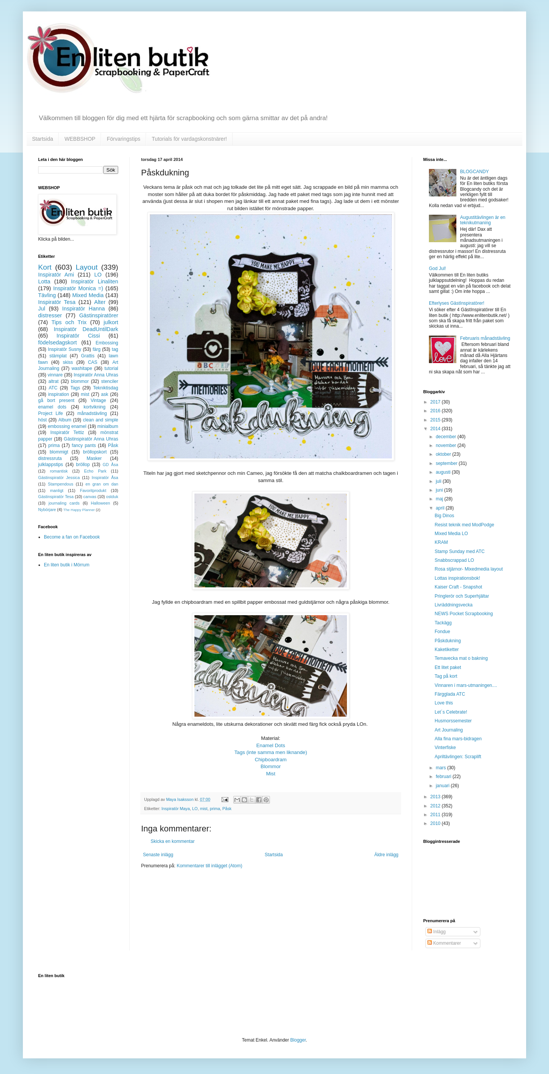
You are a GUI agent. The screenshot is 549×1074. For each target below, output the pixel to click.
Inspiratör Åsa (105, 477)
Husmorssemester (453, 721)
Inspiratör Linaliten (94, 281)
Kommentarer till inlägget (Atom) (209, 865)
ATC (53, 388)
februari (444, 776)
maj (440, 499)
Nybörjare (47, 509)
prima (215, 808)
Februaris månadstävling (485, 338)
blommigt (59, 452)
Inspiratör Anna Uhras (96, 375)
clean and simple (100, 420)
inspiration (58, 394)
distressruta (50, 458)
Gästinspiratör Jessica (59, 477)
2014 (436, 428)
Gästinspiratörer (98, 315)
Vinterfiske (445, 747)
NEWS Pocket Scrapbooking (464, 613)
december (447, 436)
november (447, 445)
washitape (82, 368)
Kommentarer (444, 943)
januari (443, 785)
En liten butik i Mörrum (66, 565)
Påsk (226, 808)
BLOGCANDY (474, 171)
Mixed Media (87, 295)
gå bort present (56, 400)
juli (439, 481)
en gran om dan (101, 484)
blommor (80, 381)
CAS (93, 362)
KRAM (441, 542)
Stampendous (61, 484)
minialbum (107, 426)
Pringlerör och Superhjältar (462, 596)
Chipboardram (271, 759)
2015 (436, 420)
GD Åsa (110, 464)
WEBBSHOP (79, 139)
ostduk (112, 496)
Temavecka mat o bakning (461, 658)
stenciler (109, 381)
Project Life (50, 413)
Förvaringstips (123, 139)
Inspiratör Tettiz (67, 432)
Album (64, 420)
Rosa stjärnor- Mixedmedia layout (469, 569)
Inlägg (436, 931)
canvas (89, 496)
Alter (100, 302)
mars (441, 767)
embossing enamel (67, 426)
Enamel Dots (270, 745)
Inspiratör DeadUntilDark (86, 329)
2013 (436, 796)
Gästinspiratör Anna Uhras (91, 439)
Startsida (42, 139)
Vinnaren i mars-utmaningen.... (466, 685)
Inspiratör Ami (56, 275)
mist (203, 808)
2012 (436, 806)
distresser (50, 315)
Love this (444, 703)
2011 (436, 814)
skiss (68, 362)
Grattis (87, 356)
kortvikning (94, 407)
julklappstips (50, 464)
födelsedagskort (57, 342)
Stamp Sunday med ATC (460, 551)
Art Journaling (449, 730)
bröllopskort (95, 452)
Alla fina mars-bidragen (458, 738)
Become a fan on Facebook (72, 537)
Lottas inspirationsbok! (457, 578)
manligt (56, 490)
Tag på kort (446, 676)
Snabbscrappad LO (454, 560)
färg (97, 349)
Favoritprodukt (93, 490)
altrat (53, 381)
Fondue (442, 631)
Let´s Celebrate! (451, 712)
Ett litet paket (448, 667)
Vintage (98, 400)
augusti (444, 472)
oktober (444, 454)
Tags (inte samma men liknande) (270, 752)
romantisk (59, 471)
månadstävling (92, 413)
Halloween (100, 503)
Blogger (298, 1040)
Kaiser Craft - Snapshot (458, 587)
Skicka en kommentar (172, 841)
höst (42, 420)
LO (194, 808)
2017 (436, 402)
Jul (41, 308)
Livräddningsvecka (453, 605)
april (441, 508)
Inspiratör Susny (65, 349)
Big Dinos (444, 515)
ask (104, 394)
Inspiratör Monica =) (78, 288)
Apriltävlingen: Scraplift (458, 756)
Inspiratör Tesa (56, 302)
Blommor (271, 766)
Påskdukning (448, 640)
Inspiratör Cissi (78, 336)
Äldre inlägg (386, 854)
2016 (436, 410)
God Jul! (437, 268)
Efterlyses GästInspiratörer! (456, 303)
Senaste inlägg (158, 854)
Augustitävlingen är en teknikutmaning (483, 220)
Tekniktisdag (105, 388)
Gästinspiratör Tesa (56, 496)
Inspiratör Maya (176, 808)
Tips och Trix (69, 322)
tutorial (111, 368)
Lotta (44, 281)
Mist (270, 774)
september (447, 463)
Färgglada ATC (450, 694)
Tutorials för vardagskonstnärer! (189, 139)
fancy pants (84, 445)
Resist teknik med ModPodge (464, 524)
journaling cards (63, 503)
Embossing (107, 343)
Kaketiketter (447, 649)
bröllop (83, 464)
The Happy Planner (79, 510)
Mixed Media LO (451, 533)
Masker (94, 458)
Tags (75, 388)
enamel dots (52, 407)
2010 (436, 823)
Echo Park (95, 471)
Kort (44, 267)
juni (440, 490)
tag (115, 349)
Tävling (47, 295)
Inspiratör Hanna (83, 308)
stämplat (57, 356)
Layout (86, 267)
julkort (111, 322)
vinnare (55, 375)
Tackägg (443, 622)
